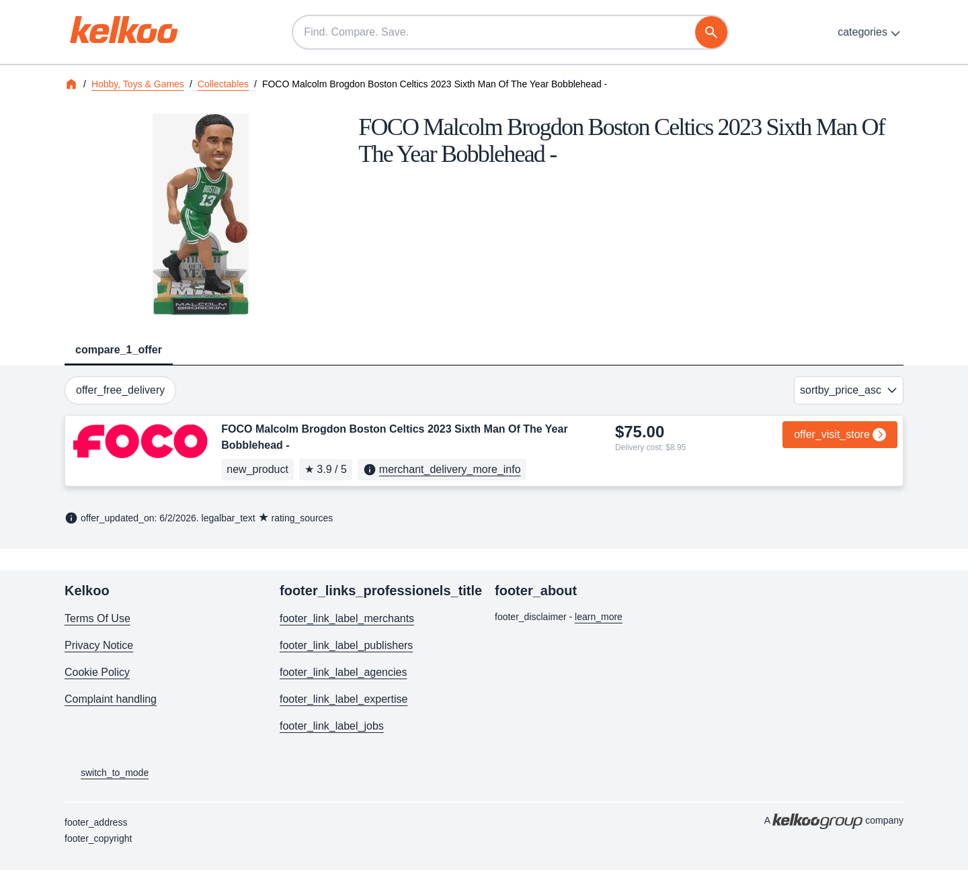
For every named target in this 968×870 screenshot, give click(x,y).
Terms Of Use (97, 618)
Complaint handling (111, 699)
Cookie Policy (97, 672)
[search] (711, 32)
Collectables (223, 84)
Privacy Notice (99, 645)
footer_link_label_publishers (346, 645)
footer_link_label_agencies (343, 672)
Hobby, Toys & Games (137, 84)
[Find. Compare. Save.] (510, 32)
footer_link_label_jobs (332, 726)
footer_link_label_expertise (343, 699)
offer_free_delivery (120, 390)
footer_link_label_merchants (347, 618)
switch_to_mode (107, 773)
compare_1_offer (118, 349)
